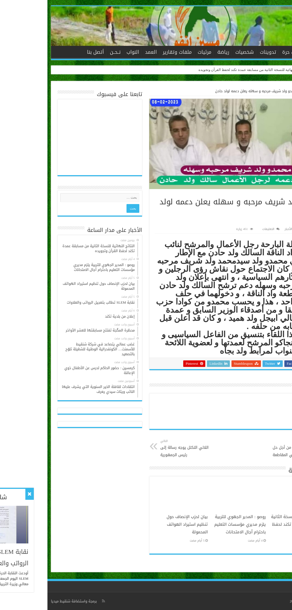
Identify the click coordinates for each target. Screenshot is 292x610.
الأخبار (263, 52)
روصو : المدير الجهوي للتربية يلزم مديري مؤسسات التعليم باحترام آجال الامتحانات (192, 524)
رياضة (176, 52)
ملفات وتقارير (129, 52)
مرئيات (157, 52)
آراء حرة (243, 52)
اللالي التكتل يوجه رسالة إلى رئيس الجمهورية (141, 448)
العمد (103, 52)
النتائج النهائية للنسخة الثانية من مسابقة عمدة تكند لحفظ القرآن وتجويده (204, 70)
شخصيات (197, 52)
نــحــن (67, 52)
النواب (85, 52)
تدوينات (220, 52)
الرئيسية (279, 51)
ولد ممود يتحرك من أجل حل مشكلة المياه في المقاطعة (243, 448)
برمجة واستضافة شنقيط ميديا (26, 601)
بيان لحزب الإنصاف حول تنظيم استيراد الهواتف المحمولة (139, 524)
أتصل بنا (48, 52)
